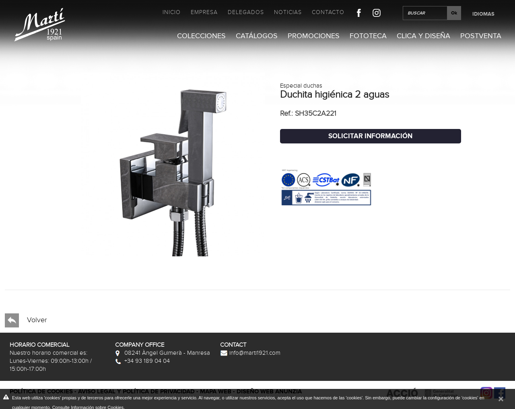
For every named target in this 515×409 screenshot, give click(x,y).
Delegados (246, 12)
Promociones (314, 36)
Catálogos (257, 36)
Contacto (328, 12)
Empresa (204, 12)
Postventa (480, 36)
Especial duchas (301, 85)
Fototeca (368, 36)
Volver (26, 320)
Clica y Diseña (423, 36)
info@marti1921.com (250, 352)
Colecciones (201, 36)
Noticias (288, 12)
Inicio (172, 12)
